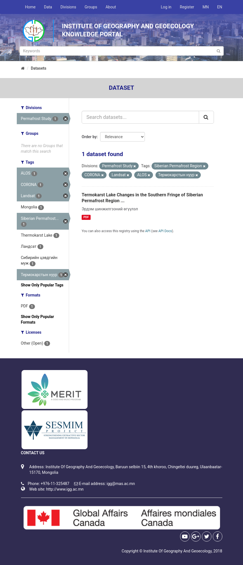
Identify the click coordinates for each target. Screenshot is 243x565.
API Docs (165, 231)
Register (187, 7)
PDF (86, 217)
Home (30, 7)
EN (219, 7)
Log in (166, 7)
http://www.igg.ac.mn (65, 489)
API (147, 231)
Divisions (68, 7)
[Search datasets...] (140, 117)
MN (205, 7)
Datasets (38, 68)
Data (48, 7)
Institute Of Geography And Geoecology (177, 551)
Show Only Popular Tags (42, 285)
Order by (89, 137)
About (110, 7)
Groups (91, 7)
